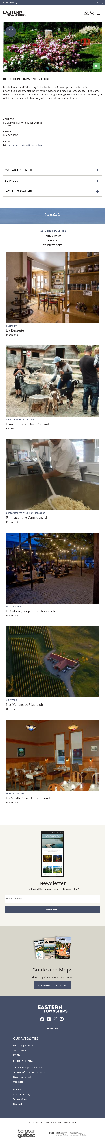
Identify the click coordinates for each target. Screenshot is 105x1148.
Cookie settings (22, 1094)
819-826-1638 (10, 135)
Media (16, 1054)
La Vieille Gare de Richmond (28, 798)
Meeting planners (23, 1045)
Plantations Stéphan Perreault (28, 424)
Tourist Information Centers (29, 1072)
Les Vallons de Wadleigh (24, 704)
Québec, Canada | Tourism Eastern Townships (14, 13)
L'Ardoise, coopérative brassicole (31, 611)
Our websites (9, 2)
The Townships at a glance (28, 1067)
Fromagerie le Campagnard (26, 517)
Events (52, 240)
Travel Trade (19, 1050)
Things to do (52, 236)
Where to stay (52, 245)
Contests (18, 1081)
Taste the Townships (52, 231)
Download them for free (52, 985)
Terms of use (20, 1099)
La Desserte (15, 330)
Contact (17, 1103)
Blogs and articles (23, 1077)
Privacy (17, 1089)
